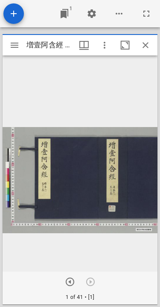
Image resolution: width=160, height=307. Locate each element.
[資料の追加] (13, 13)
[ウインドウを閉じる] (145, 45)
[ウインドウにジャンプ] (64, 13)
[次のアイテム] (70, 282)
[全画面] (146, 13)
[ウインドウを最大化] (125, 45)
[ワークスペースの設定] (91, 13)
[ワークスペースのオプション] (119, 13)
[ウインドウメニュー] (84, 45)
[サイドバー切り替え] (14, 45)
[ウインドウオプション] (104, 45)
